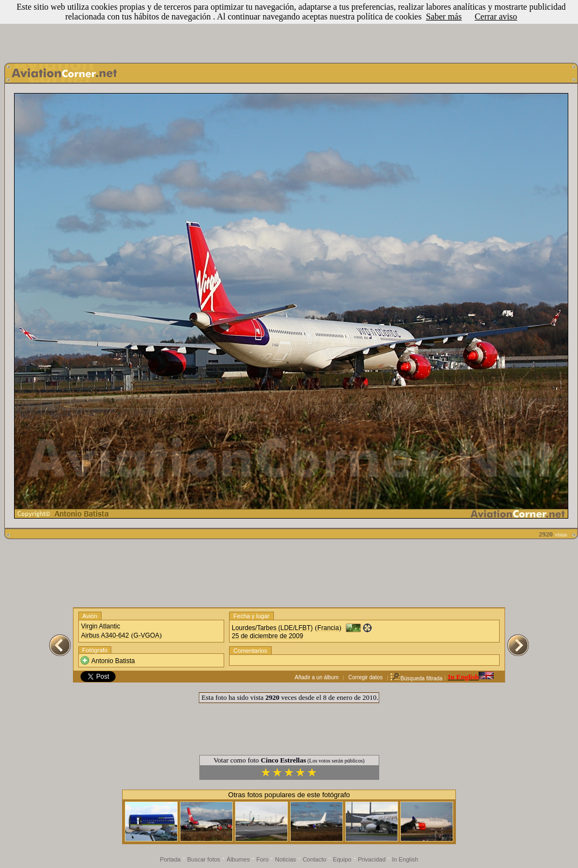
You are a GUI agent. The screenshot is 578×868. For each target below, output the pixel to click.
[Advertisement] (289, 28)
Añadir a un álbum (317, 677)
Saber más (443, 16)
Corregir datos (365, 677)
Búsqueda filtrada (416, 678)
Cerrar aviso (496, 16)
